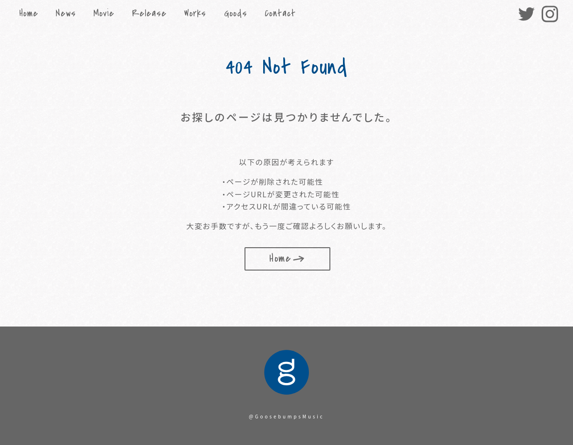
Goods (235, 13)
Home (28, 13)
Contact (280, 13)
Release (149, 13)
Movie (103, 13)
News (66, 13)
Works (195, 13)
